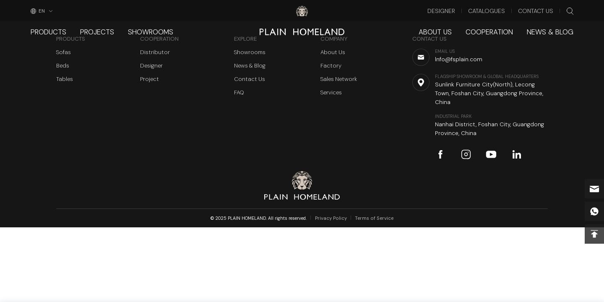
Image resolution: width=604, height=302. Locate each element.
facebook (440, 154)
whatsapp (594, 211)
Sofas (63, 52)
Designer (459, 10)
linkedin (516, 154)
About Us (453, 27)
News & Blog (553, 27)
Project (149, 79)
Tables (64, 79)
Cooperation (501, 27)
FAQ (239, 92)
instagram (466, 154)
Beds (62, 65)
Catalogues (498, 10)
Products (46, 27)
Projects (89, 27)
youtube (491, 154)
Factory (330, 65)
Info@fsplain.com (594, 188)
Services (331, 92)
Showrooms (136, 27)
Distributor (155, 52)
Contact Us (540, 10)
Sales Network (338, 79)
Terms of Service (373, 218)
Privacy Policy (334, 218)
